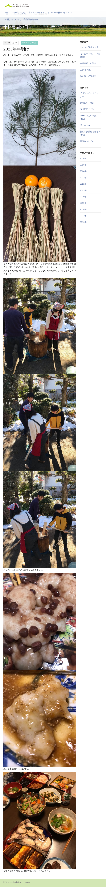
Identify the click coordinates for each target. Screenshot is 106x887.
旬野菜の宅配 (19, 12)
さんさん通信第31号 (89, 47)
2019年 (83, 203)
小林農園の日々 (36, 12)
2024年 (83, 171)
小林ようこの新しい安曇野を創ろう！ (22, 19)
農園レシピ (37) (87, 141)
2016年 (83, 222)
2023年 (83, 177)
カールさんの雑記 (29, 43)
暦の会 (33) (85, 125)
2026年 (83, 158)
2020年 (83, 196)
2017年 (83, 215)
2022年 (83, 184)
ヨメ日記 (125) (87, 109)
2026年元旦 (85, 70)
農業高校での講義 (88, 63)
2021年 (83, 190)
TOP (7, 12)
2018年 (83, 209)
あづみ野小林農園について (60, 12)
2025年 (83, 165)
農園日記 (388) (87, 103)
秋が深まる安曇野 (88, 76)
